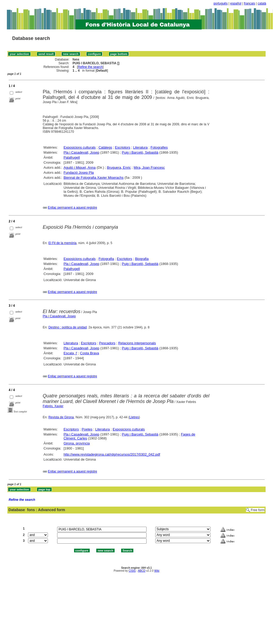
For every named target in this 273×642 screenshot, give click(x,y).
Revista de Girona (61, 417)
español (235, 3)
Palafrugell (71, 157)
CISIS (132, 570)
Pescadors (107, 343)
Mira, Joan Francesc (149, 167)
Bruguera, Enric (119, 167)
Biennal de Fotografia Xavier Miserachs (93, 178)
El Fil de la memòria (62, 243)
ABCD (141, 570)
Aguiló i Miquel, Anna (79, 167)
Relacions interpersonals (137, 343)
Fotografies (159, 147)
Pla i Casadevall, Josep (81, 152)
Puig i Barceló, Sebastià (140, 152)
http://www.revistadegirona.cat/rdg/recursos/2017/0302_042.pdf (111, 454)
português (220, 3)
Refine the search (90, 67)
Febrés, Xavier (53, 406)
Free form (258, 510)
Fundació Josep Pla (78, 173)
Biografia (141, 259)
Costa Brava (89, 353)
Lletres (134, 417)
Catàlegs (105, 147)
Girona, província (76, 443)
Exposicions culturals (79, 147)
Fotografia (106, 259)
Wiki (156, 570)
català (262, 3)
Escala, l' (70, 353)
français (249, 3)
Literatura (140, 147)
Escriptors (122, 147)
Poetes (87, 429)
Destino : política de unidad (67, 327)
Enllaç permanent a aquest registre (72, 207)
